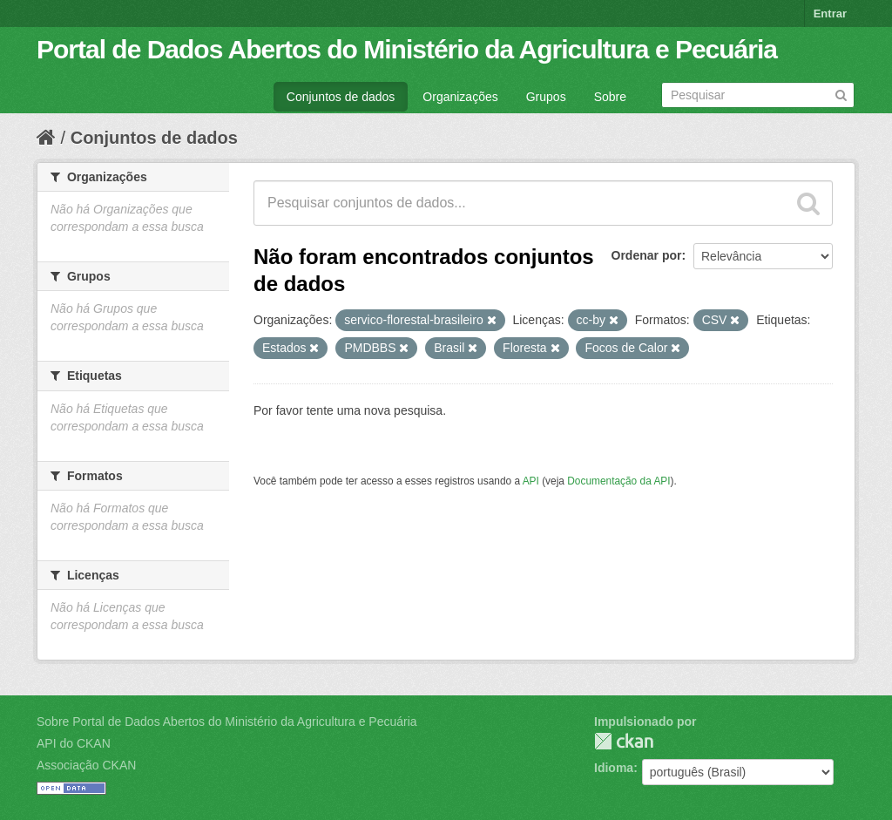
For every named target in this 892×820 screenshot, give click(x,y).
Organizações (459, 97)
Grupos (546, 97)
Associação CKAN (86, 765)
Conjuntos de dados (341, 97)
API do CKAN (74, 743)
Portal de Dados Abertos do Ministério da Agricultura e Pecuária (407, 49)
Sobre (610, 97)
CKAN (623, 741)
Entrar (830, 13)
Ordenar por (647, 255)
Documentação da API (618, 481)
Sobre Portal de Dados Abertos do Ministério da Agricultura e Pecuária (227, 722)
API (531, 481)
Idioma (613, 768)
